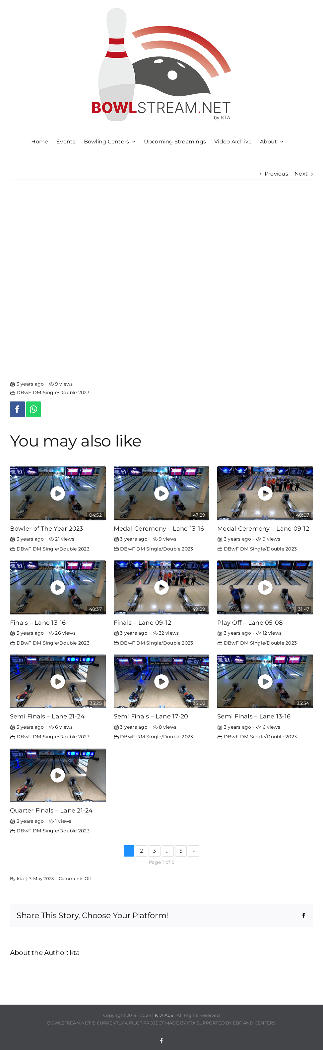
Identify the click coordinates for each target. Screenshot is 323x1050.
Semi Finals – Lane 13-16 (254, 716)
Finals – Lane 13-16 (38, 622)
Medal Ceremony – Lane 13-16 (159, 528)
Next (301, 174)
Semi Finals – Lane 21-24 (47, 716)
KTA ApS (164, 1015)
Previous (276, 174)
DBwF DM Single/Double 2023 (53, 392)
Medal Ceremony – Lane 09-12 (263, 528)
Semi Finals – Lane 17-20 (151, 716)
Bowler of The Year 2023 (46, 528)
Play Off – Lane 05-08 (250, 622)
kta (20, 878)
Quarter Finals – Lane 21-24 (51, 810)
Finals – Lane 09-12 (142, 622)
